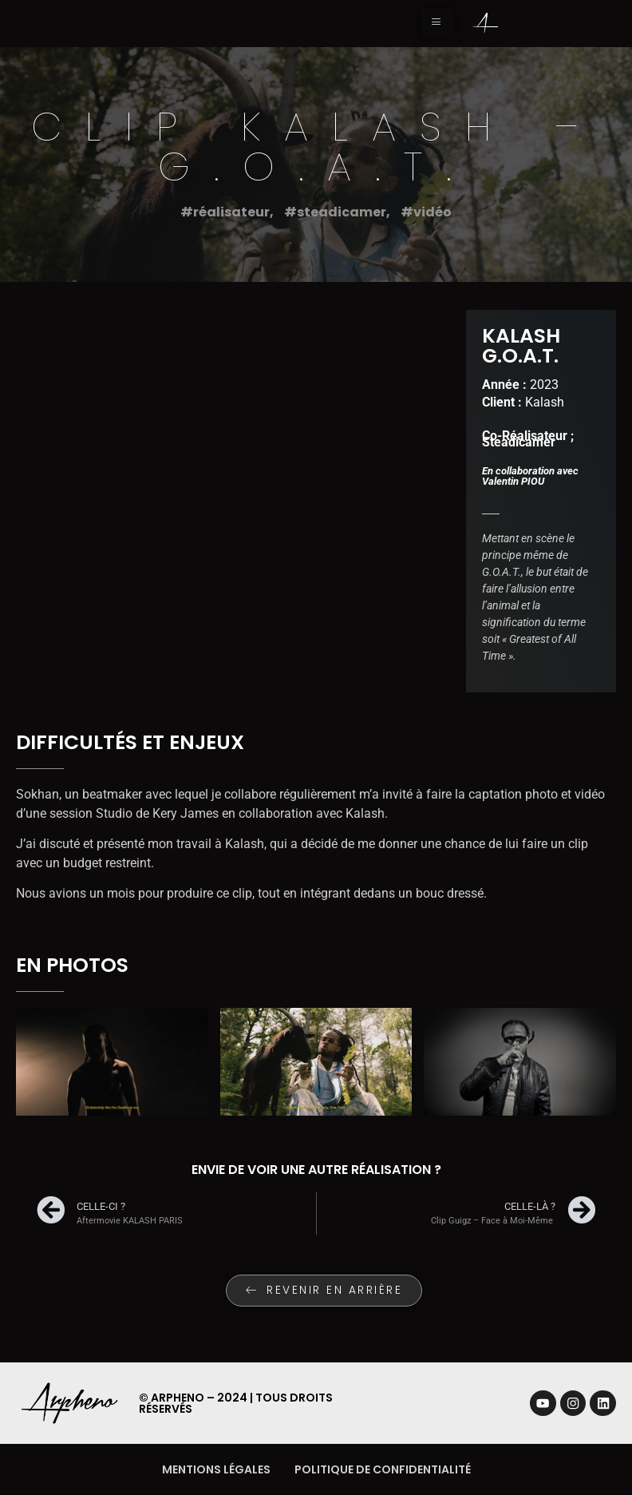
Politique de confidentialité (382, 1469)
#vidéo (426, 212)
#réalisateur (225, 212)
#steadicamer (335, 212)
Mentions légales (216, 1469)
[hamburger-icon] (438, 23)
